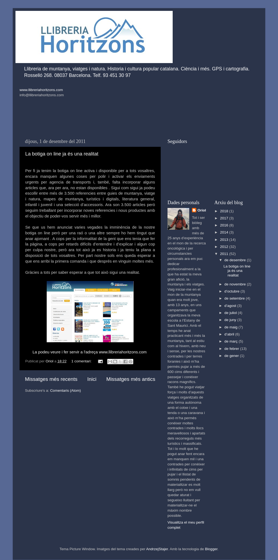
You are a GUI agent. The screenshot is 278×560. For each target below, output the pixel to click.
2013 (224, 240)
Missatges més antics (130, 379)
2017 (224, 218)
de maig (232, 327)
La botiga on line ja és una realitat (61, 154)
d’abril (230, 334)
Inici (92, 379)
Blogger (211, 549)
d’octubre (233, 291)
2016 (224, 225)
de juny (231, 320)
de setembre (235, 298)
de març (232, 341)
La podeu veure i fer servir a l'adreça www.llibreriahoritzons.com (90, 352)
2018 (224, 211)
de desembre (236, 260)
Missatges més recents (51, 379)
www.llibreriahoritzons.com (41, 90)
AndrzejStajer (157, 549)
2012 (224, 247)
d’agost (231, 306)
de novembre (236, 284)
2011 (224, 254)
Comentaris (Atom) (65, 390)
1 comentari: (82, 361)
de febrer (232, 349)
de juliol (231, 313)
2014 (224, 232)
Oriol (201, 210)
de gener (232, 356)
